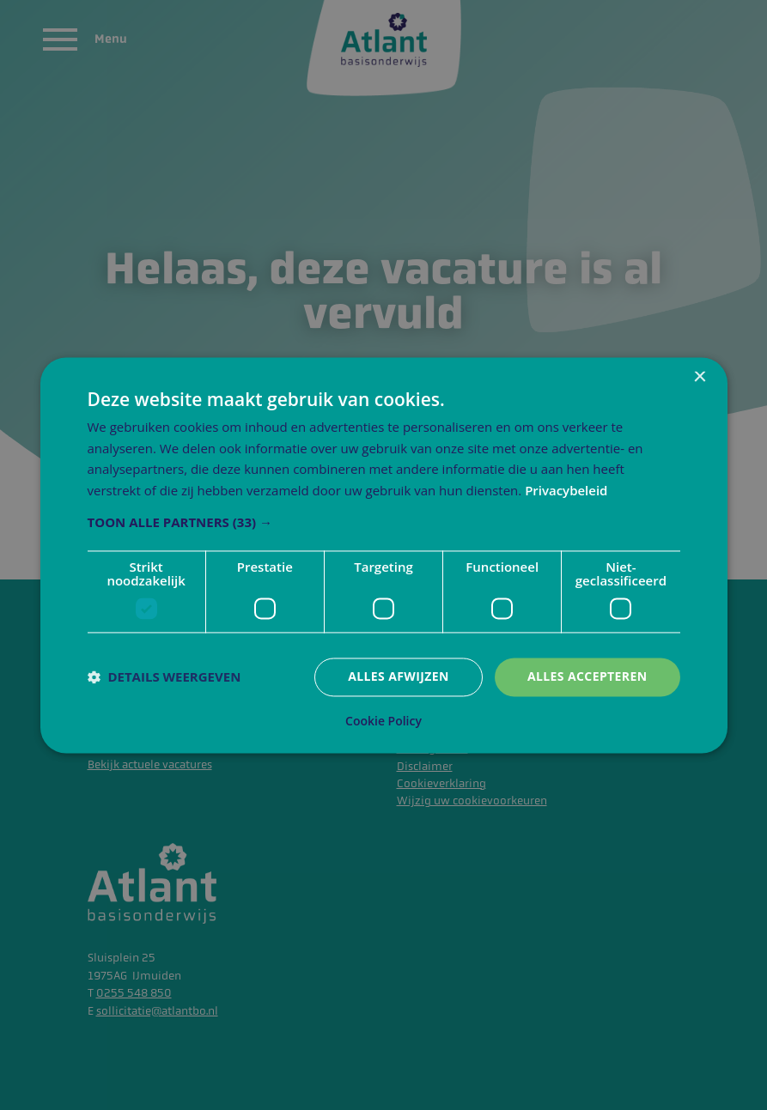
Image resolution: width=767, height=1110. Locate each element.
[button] (384, 522)
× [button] (699, 377)
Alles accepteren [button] (587, 676)
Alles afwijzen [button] (398, 676)
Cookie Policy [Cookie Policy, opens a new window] (383, 721)
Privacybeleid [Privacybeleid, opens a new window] (566, 491)
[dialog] (383, 555)
